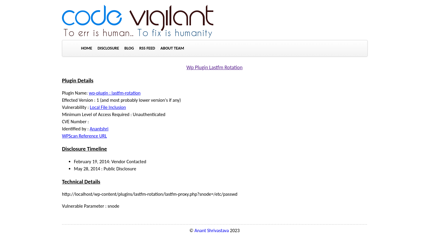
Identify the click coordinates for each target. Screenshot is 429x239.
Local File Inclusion (108, 107)
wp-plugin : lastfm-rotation (114, 93)
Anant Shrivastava (212, 230)
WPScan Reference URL (84, 136)
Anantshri (99, 129)
